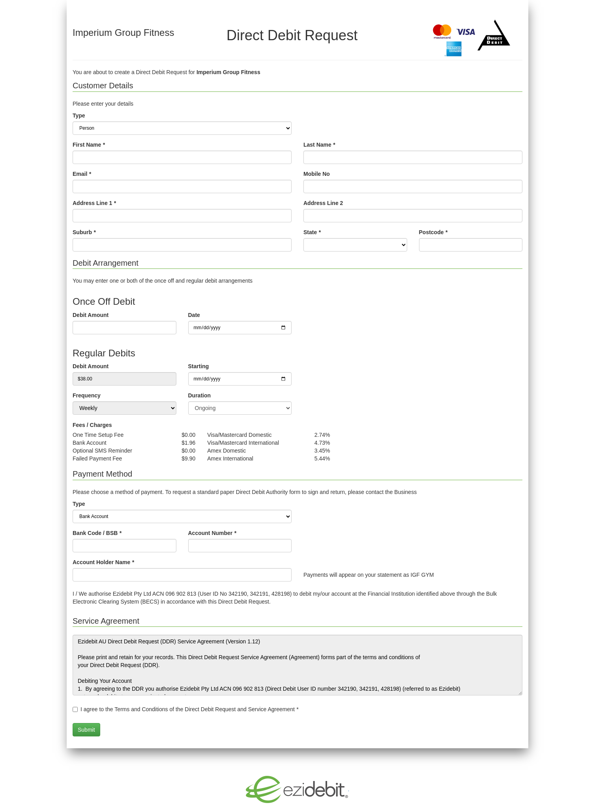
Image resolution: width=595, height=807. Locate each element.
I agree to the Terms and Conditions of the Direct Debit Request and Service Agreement (189, 709)
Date (194, 315)
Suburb (84, 232)
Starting (198, 366)
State (312, 232)
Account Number (212, 533)
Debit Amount (91, 315)
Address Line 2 (323, 203)
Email (82, 174)
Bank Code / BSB (97, 533)
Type (79, 115)
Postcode (433, 232)
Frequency (87, 395)
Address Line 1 (94, 203)
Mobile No (316, 174)
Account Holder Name (103, 562)
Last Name (319, 145)
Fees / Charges (92, 425)
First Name (89, 145)
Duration (199, 395)
